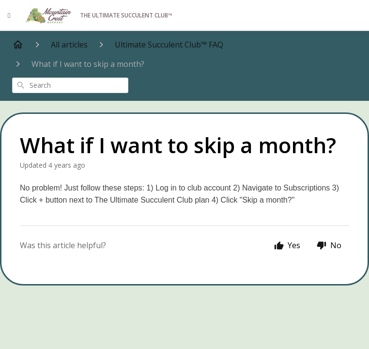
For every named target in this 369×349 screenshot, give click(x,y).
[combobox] (70, 85)
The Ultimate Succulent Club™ (98, 16)
